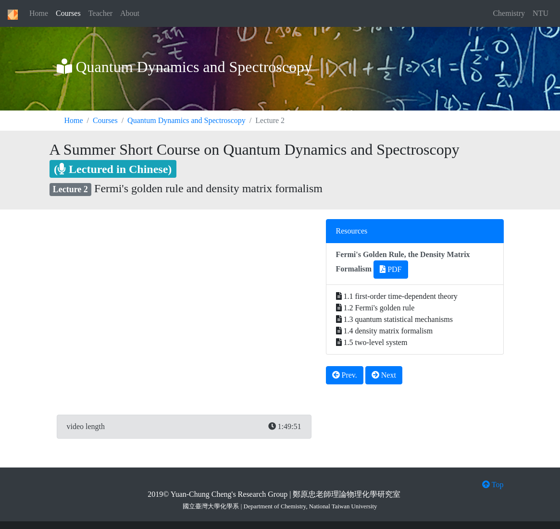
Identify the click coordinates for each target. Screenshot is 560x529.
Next (384, 375)
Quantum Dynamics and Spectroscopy (186, 120)
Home (38, 13)
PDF (390, 269)
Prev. (344, 375)
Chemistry (509, 13)
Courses (68, 13)
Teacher (100, 13)
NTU (540, 13)
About (129, 13)
